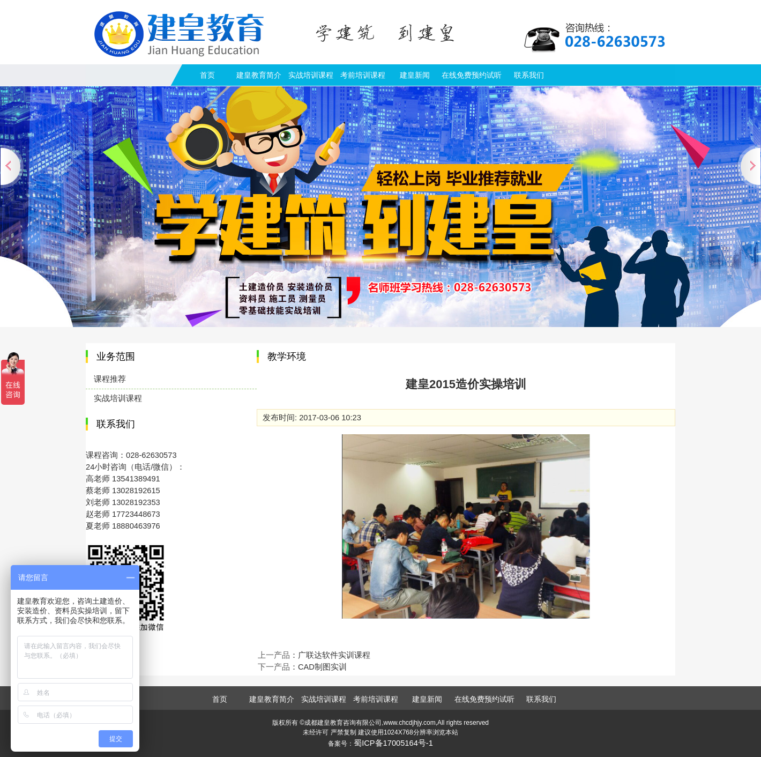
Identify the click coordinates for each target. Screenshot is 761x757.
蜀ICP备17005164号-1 (393, 743)
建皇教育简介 (258, 75)
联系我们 (529, 75)
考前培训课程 (362, 75)
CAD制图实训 (322, 667)
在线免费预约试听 (472, 75)
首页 (207, 75)
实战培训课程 (310, 75)
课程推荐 (110, 379)
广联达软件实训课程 (334, 655)
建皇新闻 (415, 75)
